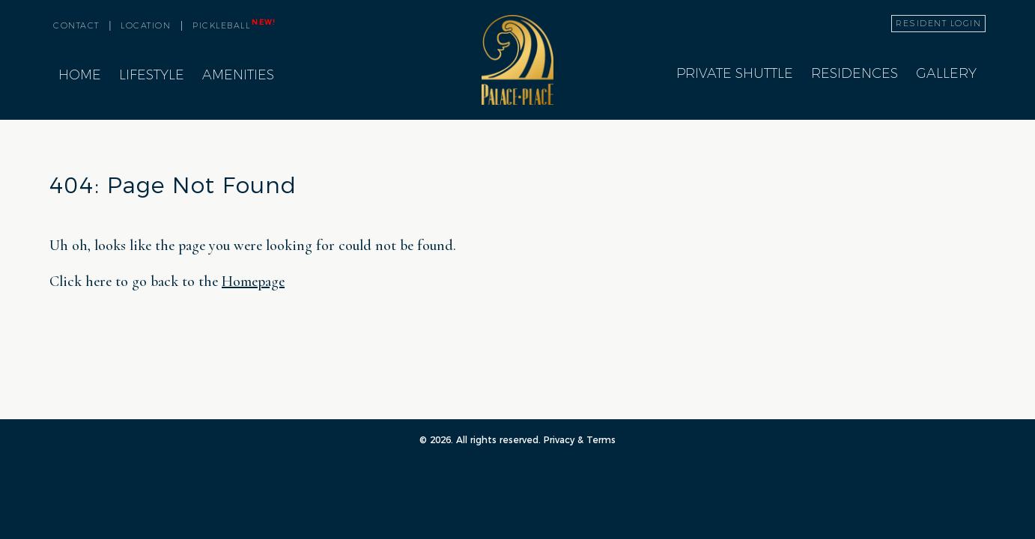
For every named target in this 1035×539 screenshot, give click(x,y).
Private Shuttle (734, 73)
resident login (938, 23)
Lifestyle (151, 75)
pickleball (233, 24)
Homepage (253, 281)
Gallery (946, 73)
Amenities (238, 75)
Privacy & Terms (580, 439)
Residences (854, 73)
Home (79, 75)
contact (76, 25)
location (146, 25)
